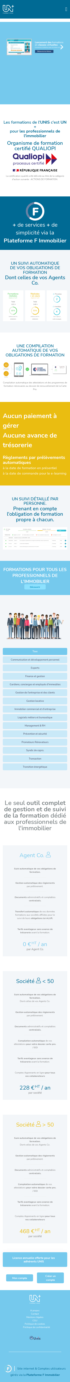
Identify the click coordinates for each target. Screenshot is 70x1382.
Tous (35, 651)
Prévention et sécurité (35, 733)
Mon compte (19, 1278)
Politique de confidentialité (36, 1327)
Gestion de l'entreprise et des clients (35, 692)
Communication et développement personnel (35, 659)
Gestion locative (35, 701)
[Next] (61, 47)
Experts (35, 667)
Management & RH (35, 725)
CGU (34, 1320)
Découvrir (35, 586)
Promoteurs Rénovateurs (35, 742)
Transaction (35, 758)
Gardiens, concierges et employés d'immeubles (35, 684)
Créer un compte (50, 1278)
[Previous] (9, 47)
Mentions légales (34, 1317)
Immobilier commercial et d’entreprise (35, 709)
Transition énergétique (35, 766)
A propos (35, 1310)
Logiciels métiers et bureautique (35, 717)
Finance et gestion (35, 676)
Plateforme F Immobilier (43, 1375)
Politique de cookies (35, 1323)
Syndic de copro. (35, 750)
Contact (35, 1313)
